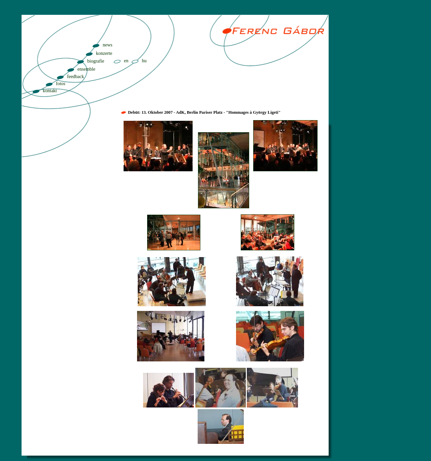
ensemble (86, 69)
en (126, 60)
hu (144, 60)
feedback (75, 76)
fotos (60, 83)
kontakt (50, 90)
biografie (95, 61)
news (107, 44)
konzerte (104, 53)
